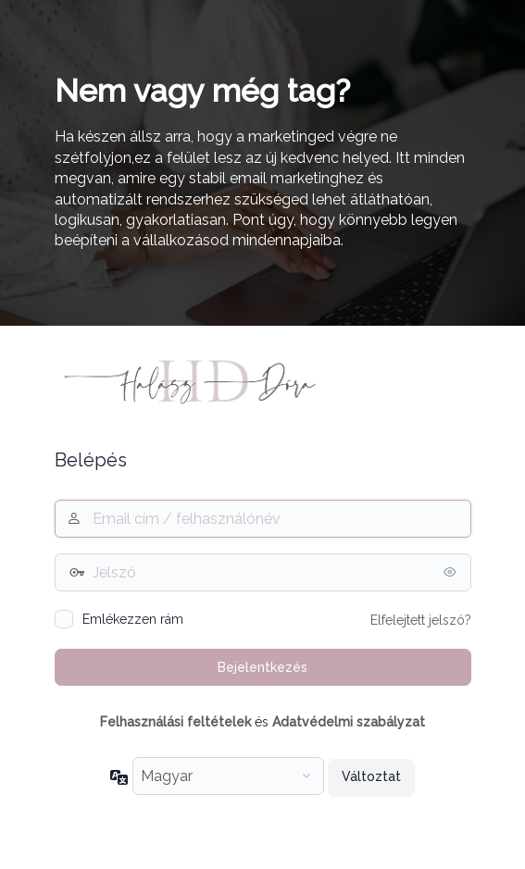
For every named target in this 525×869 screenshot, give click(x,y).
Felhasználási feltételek (175, 721)
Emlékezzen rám (132, 619)
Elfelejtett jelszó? (420, 620)
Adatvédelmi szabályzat (348, 721)
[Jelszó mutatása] (452, 571)
